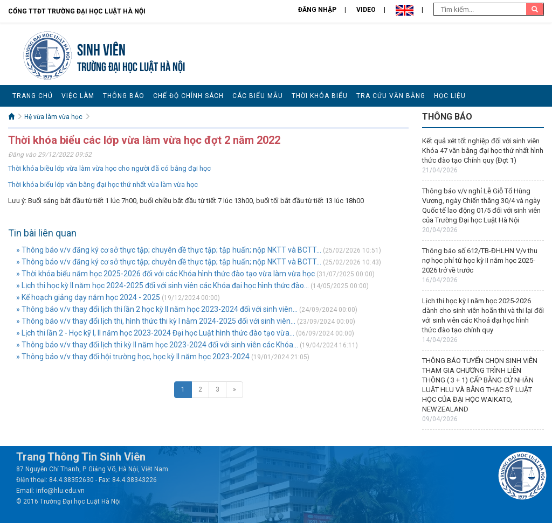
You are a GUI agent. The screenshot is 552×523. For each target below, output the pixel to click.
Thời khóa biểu (320, 96)
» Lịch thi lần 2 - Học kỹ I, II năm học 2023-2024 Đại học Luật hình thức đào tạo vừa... (155, 333)
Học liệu (450, 96)
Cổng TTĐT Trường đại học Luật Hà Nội (77, 11)
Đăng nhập (317, 9)
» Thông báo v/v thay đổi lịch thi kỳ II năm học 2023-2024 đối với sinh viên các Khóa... (157, 344)
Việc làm (77, 96)
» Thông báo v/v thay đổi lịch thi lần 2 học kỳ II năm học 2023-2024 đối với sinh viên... (157, 309)
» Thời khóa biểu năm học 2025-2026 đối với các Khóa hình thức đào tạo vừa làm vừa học (165, 273)
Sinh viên (101, 48)
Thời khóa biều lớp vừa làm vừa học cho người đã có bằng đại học (109, 168)
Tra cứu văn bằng (390, 96)
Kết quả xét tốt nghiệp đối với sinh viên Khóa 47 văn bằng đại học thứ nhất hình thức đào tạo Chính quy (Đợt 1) (482, 150)
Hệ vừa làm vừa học (53, 117)
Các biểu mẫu (257, 96)
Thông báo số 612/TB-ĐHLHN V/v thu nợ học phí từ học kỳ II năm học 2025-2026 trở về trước (479, 260)
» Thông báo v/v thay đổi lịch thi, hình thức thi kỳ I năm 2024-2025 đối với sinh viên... (155, 321)
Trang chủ (32, 96)
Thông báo (123, 96)
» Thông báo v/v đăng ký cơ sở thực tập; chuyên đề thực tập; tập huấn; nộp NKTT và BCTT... (168, 250)
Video (366, 9)
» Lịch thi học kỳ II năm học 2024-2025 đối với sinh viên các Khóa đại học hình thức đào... (162, 285)
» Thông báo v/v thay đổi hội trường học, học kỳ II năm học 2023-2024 (133, 356)
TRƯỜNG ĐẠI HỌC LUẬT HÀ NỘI (131, 65)
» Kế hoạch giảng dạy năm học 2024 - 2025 (88, 297)
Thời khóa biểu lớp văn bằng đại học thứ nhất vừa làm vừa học (103, 184)
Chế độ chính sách (188, 96)
